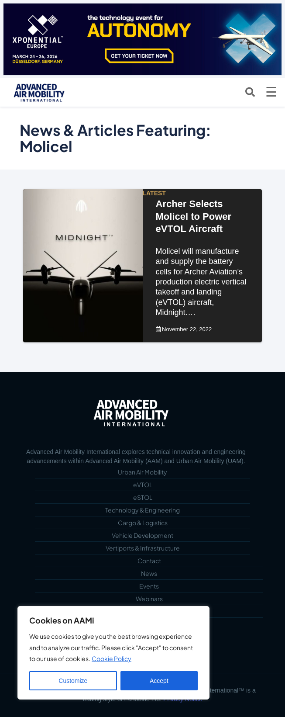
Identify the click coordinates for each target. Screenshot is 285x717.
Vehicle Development (142, 535)
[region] (113, 653)
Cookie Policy (111, 658)
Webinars (149, 599)
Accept (159, 680)
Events (149, 586)
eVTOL (142, 484)
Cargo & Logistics (143, 522)
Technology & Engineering (142, 510)
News (149, 573)
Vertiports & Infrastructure (143, 548)
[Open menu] (271, 92)
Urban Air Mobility (142, 472)
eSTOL (142, 497)
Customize (72, 680)
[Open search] (250, 92)
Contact (149, 561)
